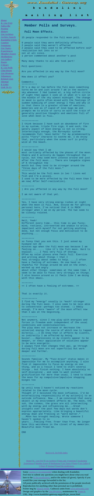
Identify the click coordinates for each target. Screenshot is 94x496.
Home (4, 20)
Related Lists (7, 79)
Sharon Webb (43, 488)
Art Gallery (6, 59)
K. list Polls (7, 67)
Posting (4, 28)
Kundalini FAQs (9, 40)
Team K (81, 491)
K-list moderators (41, 477)
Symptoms (6, 45)
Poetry (4, 62)
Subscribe (5, 26)
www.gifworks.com (79, 488)
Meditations (6, 56)
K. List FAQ (6, 23)
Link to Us (6, 87)
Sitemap (5, 81)
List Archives (7, 34)
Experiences (7, 51)
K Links (4, 84)
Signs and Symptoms (67, 461)
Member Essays (8, 53)
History (4, 31)
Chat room (6, 70)
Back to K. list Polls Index (57, 453)
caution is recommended (40, 472)
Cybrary (5, 65)
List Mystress (7, 73)
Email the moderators (65, 466)
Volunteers (6, 76)
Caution (5, 42)
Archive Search (8, 37)
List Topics (6, 48)
